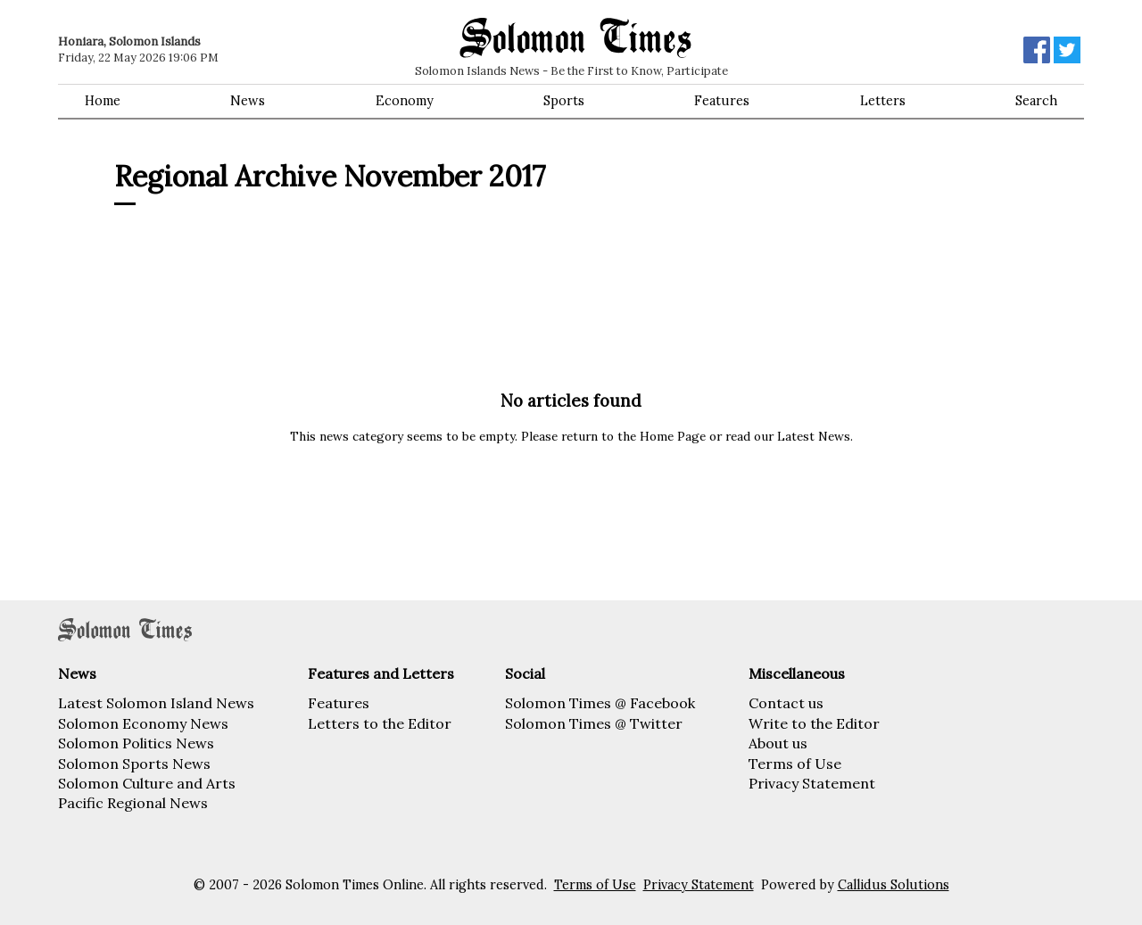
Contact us (786, 703)
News (247, 101)
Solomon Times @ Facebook (600, 703)
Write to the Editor (814, 723)
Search (1036, 101)
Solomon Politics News (136, 743)
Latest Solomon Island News (156, 703)
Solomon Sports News (134, 763)
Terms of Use (795, 763)
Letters (883, 101)
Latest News (813, 436)
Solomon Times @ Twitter (594, 723)
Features (721, 101)
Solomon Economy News (143, 723)
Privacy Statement (812, 783)
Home (102, 101)
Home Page (673, 436)
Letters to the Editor (379, 723)
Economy (405, 101)
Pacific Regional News (133, 803)
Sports (563, 101)
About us (778, 743)
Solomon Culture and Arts (147, 783)
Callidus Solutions (893, 885)
